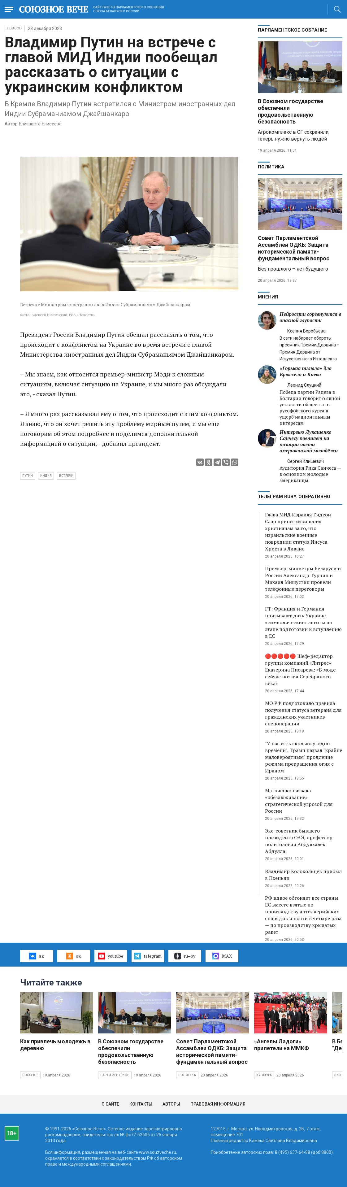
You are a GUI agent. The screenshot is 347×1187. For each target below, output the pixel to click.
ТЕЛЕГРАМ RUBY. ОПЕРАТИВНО (294, 496)
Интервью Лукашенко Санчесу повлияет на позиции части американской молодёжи (309, 441)
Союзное (30, 1075)
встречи (66, 475)
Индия (46, 475)
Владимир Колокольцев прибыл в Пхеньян (303, 874)
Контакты (140, 1104)
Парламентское (114, 1075)
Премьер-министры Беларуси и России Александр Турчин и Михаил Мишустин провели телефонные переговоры (303, 578)
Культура (264, 1075)
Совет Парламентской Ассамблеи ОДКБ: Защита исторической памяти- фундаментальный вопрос (293, 248)
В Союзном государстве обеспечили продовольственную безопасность (290, 111)
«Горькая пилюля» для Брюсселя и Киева (306, 371)
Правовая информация (217, 1104)
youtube (110, 956)
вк (36, 956)
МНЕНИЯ (268, 297)
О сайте (110, 1104)
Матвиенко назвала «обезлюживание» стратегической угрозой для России (299, 800)
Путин (27, 475)
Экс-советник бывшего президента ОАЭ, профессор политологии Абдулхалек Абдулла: (298, 840)
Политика (271, 167)
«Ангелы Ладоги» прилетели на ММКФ (281, 1044)
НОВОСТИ (15, 28)
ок (73, 956)
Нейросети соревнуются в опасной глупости (310, 317)
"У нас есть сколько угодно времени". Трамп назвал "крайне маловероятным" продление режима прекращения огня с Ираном (303, 757)
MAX (222, 956)
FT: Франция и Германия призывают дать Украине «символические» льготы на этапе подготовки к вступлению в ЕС (303, 622)
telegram (148, 956)
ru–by (184, 956)
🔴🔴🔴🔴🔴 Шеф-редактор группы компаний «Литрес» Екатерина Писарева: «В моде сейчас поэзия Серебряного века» (300, 670)
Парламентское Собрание (292, 30)
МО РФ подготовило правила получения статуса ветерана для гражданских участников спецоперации (303, 713)
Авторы (171, 1104)
